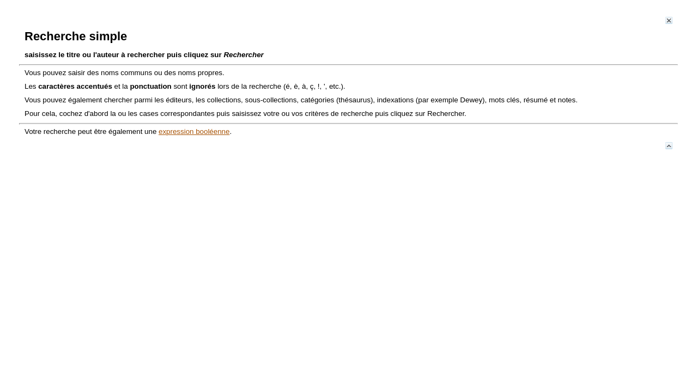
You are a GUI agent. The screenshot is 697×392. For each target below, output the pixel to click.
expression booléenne (194, 131)
